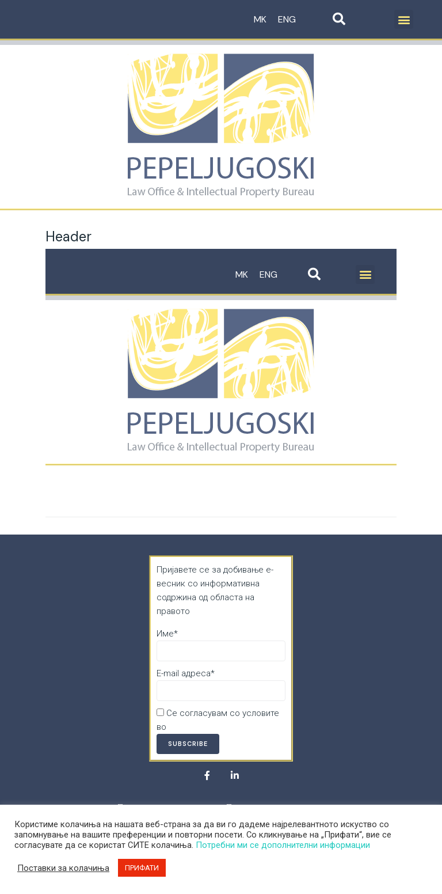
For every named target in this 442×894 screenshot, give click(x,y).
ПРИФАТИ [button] (142, 867)
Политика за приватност (218, 727)
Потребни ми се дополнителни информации (283, 845)
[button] (403, 19)
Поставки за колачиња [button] (63, 868)
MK (260, 19)
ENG (287, 19)
